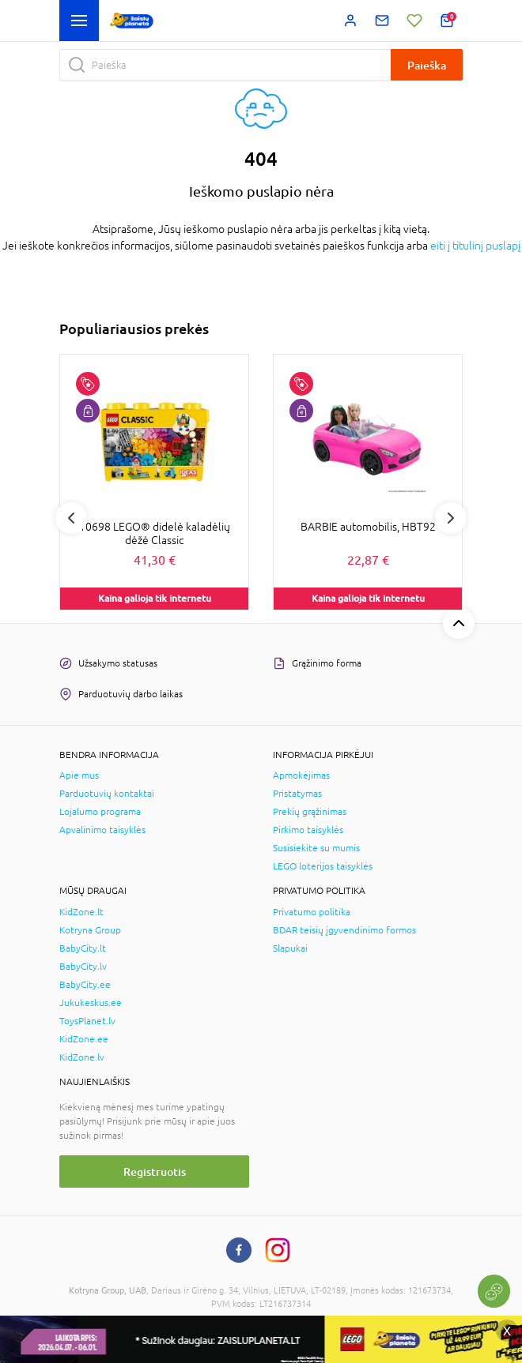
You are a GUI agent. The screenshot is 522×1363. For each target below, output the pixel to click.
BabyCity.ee (85, 984)
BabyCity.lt (82, 948)
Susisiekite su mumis (316, 848)
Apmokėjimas (301, 775)
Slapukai (290, 948)
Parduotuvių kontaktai (106, 793)
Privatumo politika (311, 912)
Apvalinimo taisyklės (102, 829)
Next (451, 518)
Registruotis (154, 1171)
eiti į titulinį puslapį (475, 245)
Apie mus (79, 775)
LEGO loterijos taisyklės (323, 866)
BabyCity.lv (83, 966)
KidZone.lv (81, 1057)
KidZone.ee (83, 1039)
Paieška (426, 65)
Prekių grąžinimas (309, 811)
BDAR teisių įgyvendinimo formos (344, 930)
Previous (71, 518)
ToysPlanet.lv (87, 1021)
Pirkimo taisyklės (308, 829)
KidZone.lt (81, 912)
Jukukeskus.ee (90, 1002)
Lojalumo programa (100, 811)
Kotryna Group (90, 930)
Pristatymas (297, 793)
